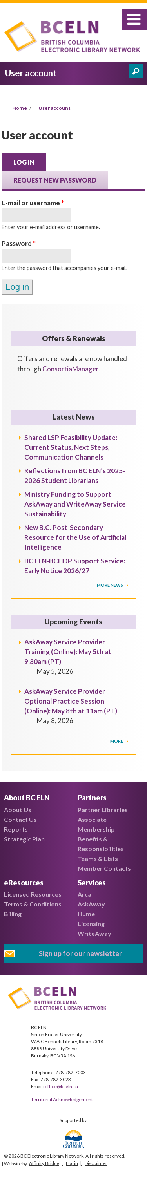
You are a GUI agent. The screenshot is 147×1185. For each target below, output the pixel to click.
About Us (17, 809)
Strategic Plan (24, 839)
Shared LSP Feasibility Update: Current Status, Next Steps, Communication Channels (70, 447)
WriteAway (94, 933)
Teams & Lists (98, 858)
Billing (13, 913)
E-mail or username (33, 203)
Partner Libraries (103, 809)
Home (19, 108)
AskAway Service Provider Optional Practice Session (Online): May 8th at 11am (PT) (70, 701)
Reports (16, 829)
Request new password (54, 180)
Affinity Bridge (44, 1163)
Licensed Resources (33, 894)
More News (110, 585)
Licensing (91, 923)
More (117, 741)
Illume (86, 913)
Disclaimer (96, 1163)
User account (54, 108)
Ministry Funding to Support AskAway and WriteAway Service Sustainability (75, 504)
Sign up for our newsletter (80, 953)
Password (19, 243)
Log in (29, 161)
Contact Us (20, 819)
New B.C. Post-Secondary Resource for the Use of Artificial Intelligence (75, 537)
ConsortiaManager (70, 369)
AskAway (91, 904)
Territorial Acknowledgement (62, 1099)
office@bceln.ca (61, 1086)
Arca (84, 894)
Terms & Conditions (33, 904)
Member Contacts (104, 868)
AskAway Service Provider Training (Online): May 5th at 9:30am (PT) (67, 652)
